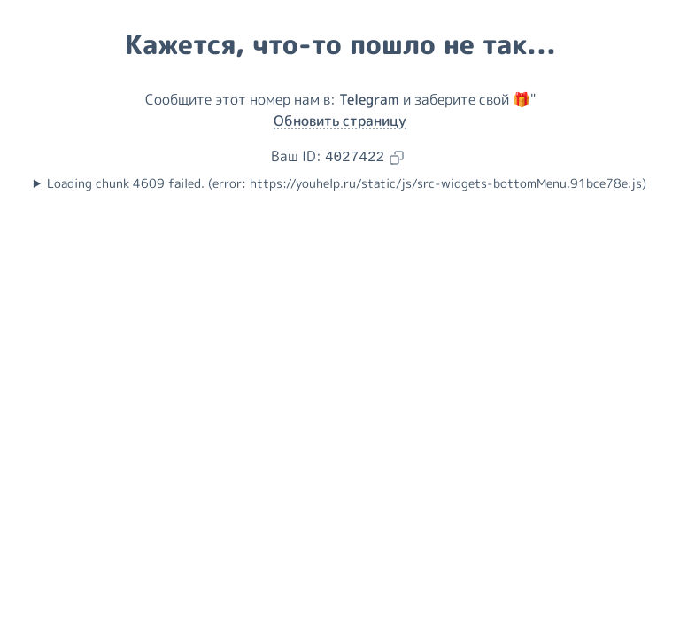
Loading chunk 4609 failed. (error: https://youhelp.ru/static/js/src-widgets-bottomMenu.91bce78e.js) (346, 183)
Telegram (369, 99)
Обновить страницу (340, 120)
